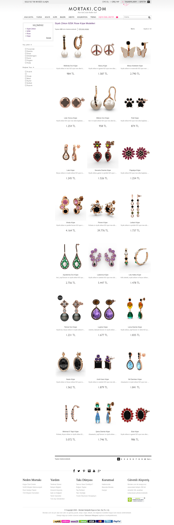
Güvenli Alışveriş (56, 490)
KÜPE (55, 17)
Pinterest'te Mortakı (84, 471)
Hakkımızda (106, 484)
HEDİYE (71, 17)
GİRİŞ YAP (115, 2)
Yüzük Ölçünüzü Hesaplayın (86, 496)
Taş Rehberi (80, 490)
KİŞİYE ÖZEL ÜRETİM (106, 17)
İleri (133, 28)
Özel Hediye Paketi (29, 490)
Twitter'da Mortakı (79, 471)
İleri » (149, 459)
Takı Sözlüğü (80, 493)
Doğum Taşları (81, 487)
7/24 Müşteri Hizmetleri (31, 493)
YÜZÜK (39, 17)
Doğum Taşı (28, 67)
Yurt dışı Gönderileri (57, 499)
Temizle (48, 38)
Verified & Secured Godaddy (136, 500)
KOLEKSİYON (82, 17)
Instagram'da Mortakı (89, 471)
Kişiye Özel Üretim (29, 484)
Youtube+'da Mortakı (94, 471)
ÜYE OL (105, 2)
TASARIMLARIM (129, 2)
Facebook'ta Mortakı (74, 471)
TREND (93, 17)
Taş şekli (27, 44)
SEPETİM (142, 2)
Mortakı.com (87, 9)
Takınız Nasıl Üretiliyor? (84, 484)
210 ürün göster (84, 29)
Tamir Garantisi (55, 496)
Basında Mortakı (108, 487)
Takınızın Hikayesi (91, 515)
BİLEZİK (63, 17)
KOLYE (47, 17)
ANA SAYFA (28, 17)
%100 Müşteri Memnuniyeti (32, 487)
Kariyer (104, 490)
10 (145, 459)
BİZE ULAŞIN (43, 2)
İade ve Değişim (56, 493)
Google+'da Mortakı (100, 471)
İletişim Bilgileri (55, 487)
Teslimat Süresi (55, 484)
